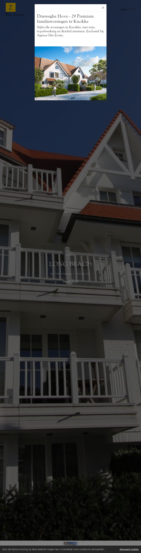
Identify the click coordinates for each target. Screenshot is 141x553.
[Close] (103, 7)
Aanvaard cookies (129, 549)
